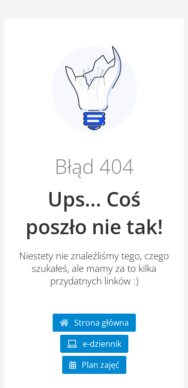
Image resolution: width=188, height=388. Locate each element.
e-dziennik (94, 343)
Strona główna (94, 322)
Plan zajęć (94, 364)
